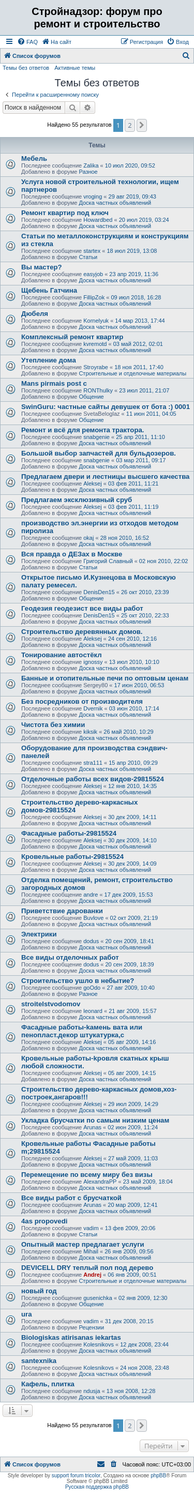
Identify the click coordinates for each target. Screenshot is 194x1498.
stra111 (92, 763)
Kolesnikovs (98, 1344)
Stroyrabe (95, 367)
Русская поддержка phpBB (97, 1487)
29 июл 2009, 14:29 (133, 1104)
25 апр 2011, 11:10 (140, 437)
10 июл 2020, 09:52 (130, 165)
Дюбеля (34, 313)
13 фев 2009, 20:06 (130, 1228)
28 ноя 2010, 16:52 (125, 538)
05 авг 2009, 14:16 (132, 1042)
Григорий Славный (107, 561)
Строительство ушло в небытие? (77, 981)
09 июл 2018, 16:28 (136, 297)
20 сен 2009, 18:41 (129, 941)
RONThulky (98, 390)
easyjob (93, 274)
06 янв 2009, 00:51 (132, 1275)
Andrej (92, 1275)
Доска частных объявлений (115, 203)
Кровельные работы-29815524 (72, 856)
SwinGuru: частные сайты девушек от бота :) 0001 (105, 407)
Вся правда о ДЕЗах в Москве (71, 554)
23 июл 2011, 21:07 (144, 390)
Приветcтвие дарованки (62, 911)
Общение (91, 397)
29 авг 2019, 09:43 (132, 196)
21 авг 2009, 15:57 (132, 1011)
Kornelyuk (96, 320)
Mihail (90, 1251)
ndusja (91, 1391)
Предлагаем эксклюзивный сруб (76, 500)
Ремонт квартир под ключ (65, 213)
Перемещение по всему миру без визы (87, 1174)
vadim (90, 1228)
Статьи (88, 257)
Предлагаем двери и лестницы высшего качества (105, 476)
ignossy (92, 662)
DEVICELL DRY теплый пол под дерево (87, 1268)
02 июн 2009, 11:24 (133, 1127)
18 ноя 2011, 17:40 (138, 367)
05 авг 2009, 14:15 (132, 1073)
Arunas (92, 1127)
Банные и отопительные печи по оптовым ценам (104, 678)
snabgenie (96, 437)
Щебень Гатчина (49, 290)
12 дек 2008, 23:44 (144, 1344)
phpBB (158, 1475)
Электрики (39, 934)
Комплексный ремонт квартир (72, 337)
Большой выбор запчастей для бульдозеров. (98, 453)
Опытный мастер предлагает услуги (82, 1244)
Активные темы (74, 68)
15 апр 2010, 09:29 (133, 763)
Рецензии (91, 1327)
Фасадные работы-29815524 (68, 833)
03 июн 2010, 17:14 (134, 708)
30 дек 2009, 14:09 (132, 863)
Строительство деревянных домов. (82, 631)
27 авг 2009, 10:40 (130, 988)
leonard (92, 1011)
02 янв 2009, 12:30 (142, 1298)
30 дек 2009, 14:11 (132, 817)
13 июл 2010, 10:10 (134, 662)
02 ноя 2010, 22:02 (163, 561)
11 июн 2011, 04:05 (151, 414)
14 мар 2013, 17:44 (140, 320)
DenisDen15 (99, 592)
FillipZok (94, 297)
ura (26, 1314)
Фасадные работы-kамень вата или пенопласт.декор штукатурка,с (81, 1031)
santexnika (38, 1361)
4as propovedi (44, 1221)
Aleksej (92, 483)
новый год (39, 1291)
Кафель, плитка (47, 1384)
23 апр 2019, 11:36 (133, 274)
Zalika (90, 165)
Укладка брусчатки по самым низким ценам (95, 1120)
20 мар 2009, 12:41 (132, 1205)
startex (91, 251)
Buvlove (93, 918)
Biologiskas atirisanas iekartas (71, 1337)
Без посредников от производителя (82, 701)
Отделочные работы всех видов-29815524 (92, 779)
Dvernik (92, 708)
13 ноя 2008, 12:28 (131, 1391)
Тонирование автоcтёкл (61, 655)
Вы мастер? (41, 267)
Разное (88, 172)
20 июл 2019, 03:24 (144, 220)
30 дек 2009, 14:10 (132, 840)
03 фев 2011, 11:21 (133, 483)
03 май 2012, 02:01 (138, 344)
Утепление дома (48, 360)
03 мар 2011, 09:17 (141, 460)
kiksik (90, 732)
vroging (92, 196)
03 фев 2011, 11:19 (133, 507)
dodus (91, 941)
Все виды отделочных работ (70, 957)
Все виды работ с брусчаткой (71, 1198)
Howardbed (97, 220)
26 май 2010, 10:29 (128, 732)
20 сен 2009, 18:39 (129, 964)
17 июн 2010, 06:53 (139, 685)
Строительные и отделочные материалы (132, 373)
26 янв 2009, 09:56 (129, 1251)
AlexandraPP (99, 1181)
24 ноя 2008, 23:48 (144, 1368)
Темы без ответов (26, 68)
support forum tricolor (76, 1475)
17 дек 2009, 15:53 (129, 894)
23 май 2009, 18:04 (148, 1181)
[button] (142, 125)
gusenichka (97, 1298)
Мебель (34, 158)
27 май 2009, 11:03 (133, 1158)
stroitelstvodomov (50, 1004)
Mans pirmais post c (54, 383)
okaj (88, 538)
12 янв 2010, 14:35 (132, 786)
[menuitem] (27, 42)
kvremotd (95, 344)
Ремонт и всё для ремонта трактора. (82, 430)
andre (90, 894)
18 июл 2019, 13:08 (132, 251)
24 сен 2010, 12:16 (132, 638)
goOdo (91, 988)
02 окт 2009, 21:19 (134, 918)
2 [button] (129, 125)
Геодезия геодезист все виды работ (82, 608)
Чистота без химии (53, 725)
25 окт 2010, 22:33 (145, 615)
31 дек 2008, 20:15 (129, 1321)
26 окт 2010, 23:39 (145, 592)
